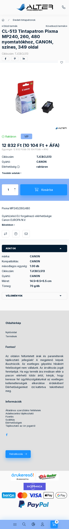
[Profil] (42, 524)
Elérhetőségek (14, 422)
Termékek (11, 336)
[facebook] (5, 59)
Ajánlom (26, 233)
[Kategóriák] (15, 524)
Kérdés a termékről (16, 233)
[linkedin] (24, 59)
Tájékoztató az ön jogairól (20, 425)
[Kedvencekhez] (61, 62)
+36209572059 (63, 7)
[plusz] (14, 187)
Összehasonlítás (5, 233)
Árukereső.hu (23, 479)
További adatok (11, 173)
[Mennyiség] (8, 189)
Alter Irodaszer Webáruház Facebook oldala (6, 434)
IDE (33, 387)
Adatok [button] (11, 248)
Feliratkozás (16, 453)
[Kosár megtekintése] (54, 524)
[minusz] (14, 192)
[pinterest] (14, 59)
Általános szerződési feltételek (23, 410)
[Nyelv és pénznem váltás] (33, 524)
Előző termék (10, 26)
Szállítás (10, 419)
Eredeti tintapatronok (24, 20)
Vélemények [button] (14, 295)
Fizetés (10, 416)
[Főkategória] (3, 20)
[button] (34, 97)
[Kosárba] (43, 189)
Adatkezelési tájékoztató (20, 413)
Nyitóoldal (11, 332)
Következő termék (56, 26)
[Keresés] (24, 524)
